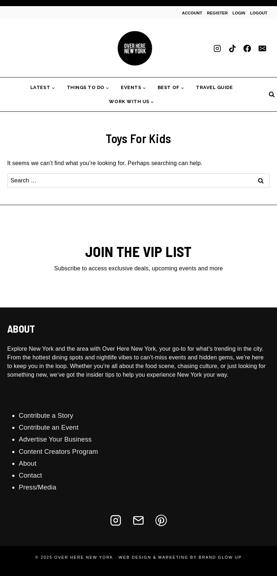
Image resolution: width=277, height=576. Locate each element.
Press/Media (37, 487)
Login (239, 13)
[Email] (262, 48)
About (27, 463)
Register (217, 13)
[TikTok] (232, 48)
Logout (258, 13)
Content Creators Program (58, 451)
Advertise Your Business (55, 439)
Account (192, 13)
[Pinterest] (161, 520)
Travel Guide (214, 87)
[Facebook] (247, 48)
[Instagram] (217, 48)
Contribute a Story (46, 415)
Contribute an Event (49, 427)
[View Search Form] (272, 94)
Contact (30, 475)
